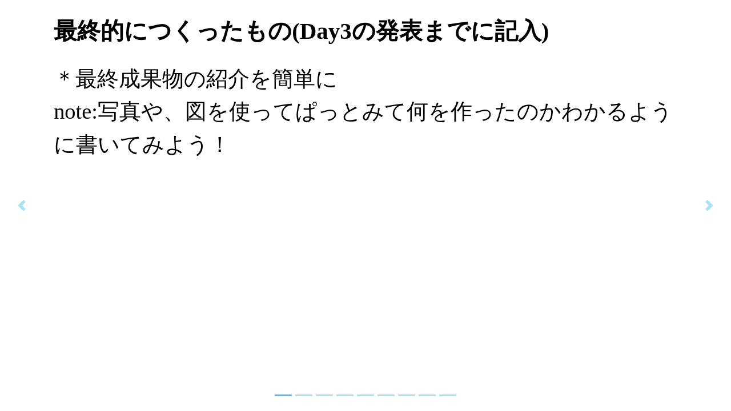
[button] (22, 205)
